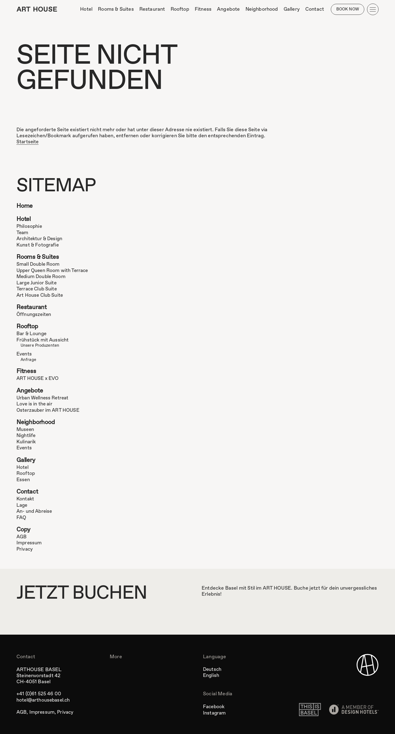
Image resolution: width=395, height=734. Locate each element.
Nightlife (26, 435)
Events (24, 353)
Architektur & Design (40, 239)
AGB (21, 536)
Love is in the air (34, 403)
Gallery (26, 459)
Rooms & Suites (38, 257)
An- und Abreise (35, 510)
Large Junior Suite (36, 282)
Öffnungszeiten (34, 314)
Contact (27, 491)
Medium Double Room (41, 276)
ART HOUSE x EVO (38, 378)
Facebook (214, 705)
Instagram (215, 711)
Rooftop (28, 327)
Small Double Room (38, 264)
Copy (23, 529)
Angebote (30, 390)
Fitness (26, 371)
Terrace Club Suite (37, 288)
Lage (22, 504)
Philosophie (29, 227)
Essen (23, 478)
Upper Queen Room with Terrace (53, 270)
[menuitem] (85, 9)
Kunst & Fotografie (38, 245)
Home (24, 206)
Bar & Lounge (31, 333)
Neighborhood (36, 422)
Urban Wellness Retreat (43, 397)
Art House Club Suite (40, 295)
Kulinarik (26, 441)
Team (22, 233)
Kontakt (25, 498)
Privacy (25, 548)
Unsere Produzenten (40, 345)
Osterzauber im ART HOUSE (49, 409)
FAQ (21, 516)
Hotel (24, 220)
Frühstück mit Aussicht (43, 340)
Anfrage (28, 359)
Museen (25, 429)
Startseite (28, 142)
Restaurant (32, 307)
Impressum (29, 542)
